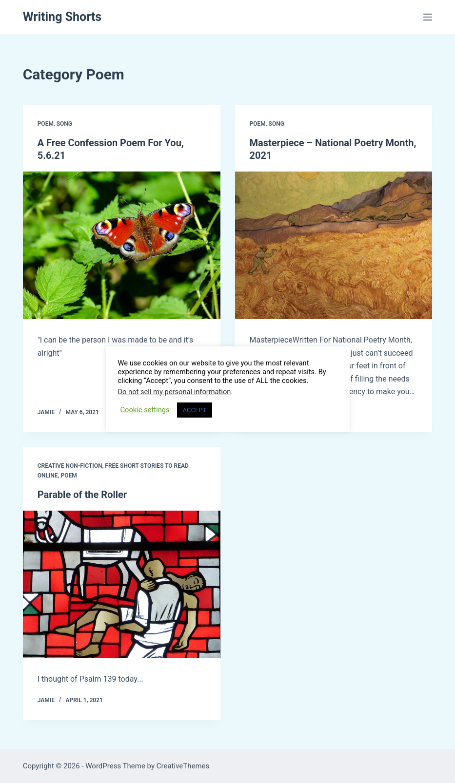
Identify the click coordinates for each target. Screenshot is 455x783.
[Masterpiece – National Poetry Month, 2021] (334, 246)
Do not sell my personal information (174, 391)
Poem (46, 123)
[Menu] (427, 17)
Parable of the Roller (82, 494)
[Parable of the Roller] (121, 585)
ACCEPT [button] (195, 410)
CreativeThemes (183, 766)
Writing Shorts (62, 17)
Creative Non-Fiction (70, 465)
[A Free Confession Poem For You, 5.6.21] (121, 246)
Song (64, 123)
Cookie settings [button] (145, 409)
